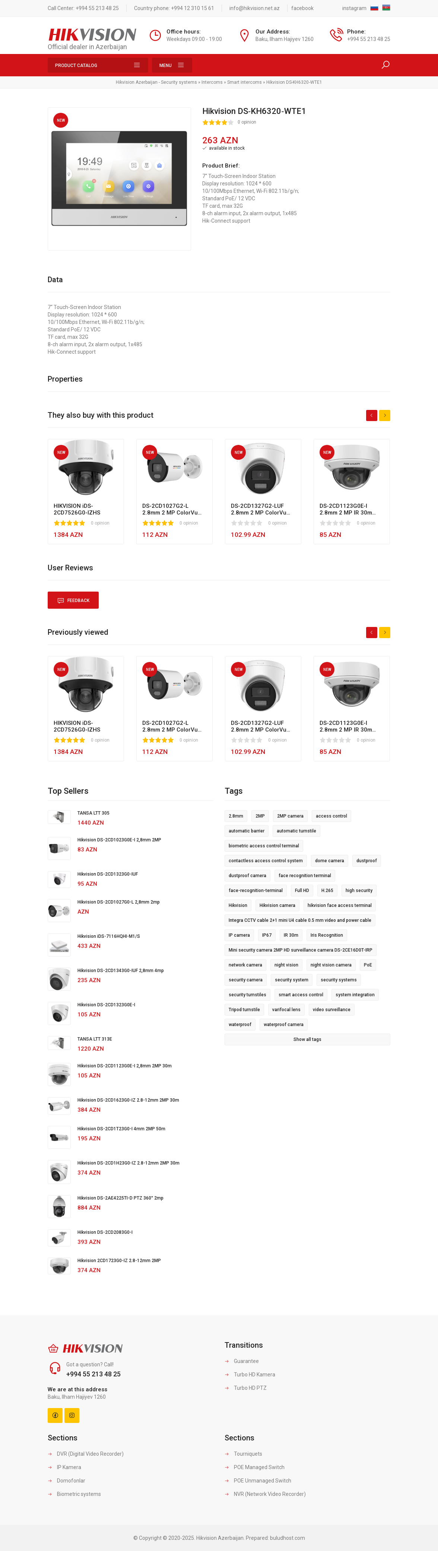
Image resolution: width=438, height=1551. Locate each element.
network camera (245, 965)
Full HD (302, 890)
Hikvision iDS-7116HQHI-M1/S (108, 936)
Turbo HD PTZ (246, 1388)
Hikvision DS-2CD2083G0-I (105, 1232)
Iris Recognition (327, 935)
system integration (355, 994)
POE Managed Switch (255, 1467)
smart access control (301, 994)
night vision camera (331, 965)
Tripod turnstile (244, 1009)
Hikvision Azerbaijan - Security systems (156, 82)
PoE (368, 965)
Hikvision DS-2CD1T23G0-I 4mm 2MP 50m (121, 1128)
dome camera (329, 860)
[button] (184, 114)
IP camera (239, 935)
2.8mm (236, 816)
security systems (339, 979)
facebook (302, 8)
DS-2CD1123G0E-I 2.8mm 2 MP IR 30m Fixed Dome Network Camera (347, 509)
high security (359, 890)
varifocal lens (286, 1009)
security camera (246, 979)
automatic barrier (246, 831)
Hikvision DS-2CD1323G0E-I (106, 1004)
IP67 (267, 935)
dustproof (366, 860)
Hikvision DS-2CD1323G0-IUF (107, 874)
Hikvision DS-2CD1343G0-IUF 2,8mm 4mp (120, 970)
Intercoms (212, 82)
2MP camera (290, 816)
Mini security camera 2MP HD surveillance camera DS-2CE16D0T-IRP (300, 950)
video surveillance (331, 1009)
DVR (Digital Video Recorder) (86, 1454)
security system (291, 979)
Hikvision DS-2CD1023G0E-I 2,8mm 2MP (119, 840)
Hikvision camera (277, 905)
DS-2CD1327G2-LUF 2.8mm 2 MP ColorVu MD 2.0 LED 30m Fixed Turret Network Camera (262, 509)
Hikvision (238, 905)
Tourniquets (243, 1454)
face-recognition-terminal (256, 890)
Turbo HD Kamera (250, 1375)
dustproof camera (247, 875)
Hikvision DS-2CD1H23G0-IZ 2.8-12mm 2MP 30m (128, 1163)
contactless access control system (266, 860)
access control (331, 816)
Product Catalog (98, 65)
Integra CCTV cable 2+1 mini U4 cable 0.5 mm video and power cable (300, 920)
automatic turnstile (296, 831)
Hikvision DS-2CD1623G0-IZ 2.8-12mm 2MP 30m (128, 1100)
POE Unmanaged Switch (258, 1481)
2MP (260, 816)
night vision (286, 965)
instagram (354, 8)
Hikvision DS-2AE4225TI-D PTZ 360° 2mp (120, 1198)
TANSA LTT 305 (93, 813)
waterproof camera (284, 1024)
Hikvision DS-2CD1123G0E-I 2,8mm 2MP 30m (124, 1065)
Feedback (73, 601)
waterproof (240, 1024)
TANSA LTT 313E (94, 1039)
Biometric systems (74, 1494)
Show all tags (307, 1039)
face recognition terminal (305, 875)
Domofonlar (66, 1481)
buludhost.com (287, 1538)
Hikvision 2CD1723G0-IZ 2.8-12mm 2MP (119, 1260)
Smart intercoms (244, 82)
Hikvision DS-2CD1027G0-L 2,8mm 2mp (118, 902)
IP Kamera (64, 1467)
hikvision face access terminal (340, 905)
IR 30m (291, 935)
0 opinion (247, 122)
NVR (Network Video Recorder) (265, 1494)
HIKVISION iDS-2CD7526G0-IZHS (77, 509)
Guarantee (242, 1361)
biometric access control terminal (264, 845)
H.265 (327, 890)
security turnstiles (247, 994)
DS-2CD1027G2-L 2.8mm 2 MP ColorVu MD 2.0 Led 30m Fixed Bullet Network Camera (172, 509)
